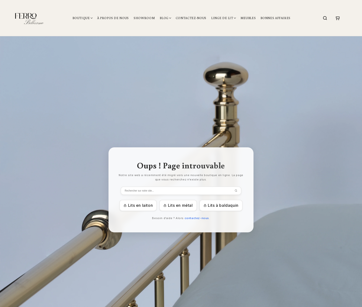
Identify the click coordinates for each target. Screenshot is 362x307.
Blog (164, 18)
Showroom (144, 18)
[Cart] (337, 18)
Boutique (81, 18)
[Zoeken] (181, 190)
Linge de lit (222, 18)
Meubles (248, 18)
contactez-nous (197, 218)
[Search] (325, 18)
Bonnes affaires (275, 18)
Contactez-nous (191, 18)
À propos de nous (113, 18)
